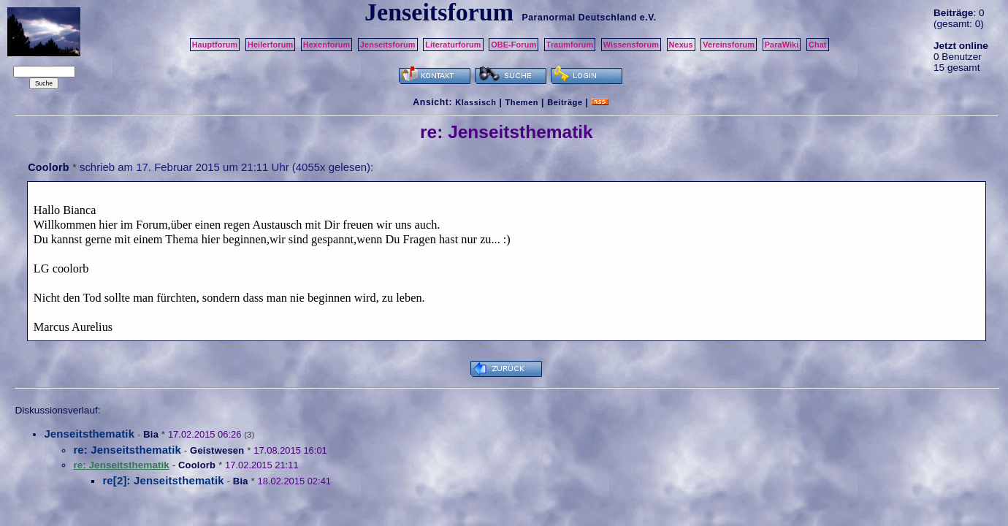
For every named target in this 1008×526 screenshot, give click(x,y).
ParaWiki (782, 44)
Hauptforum (215, 44)
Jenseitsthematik (89, 433)
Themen (521, 102)
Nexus (681, 44)
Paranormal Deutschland (579, 17)
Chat (818, 44)
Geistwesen (217, 450)
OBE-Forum (513, 44)
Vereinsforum (729, 44)
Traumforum (570, 44)
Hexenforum (327, 44)
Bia (151, 434)
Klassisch (475, 102)
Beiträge (564, 102)
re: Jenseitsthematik (127, 449)
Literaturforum (453, 44)
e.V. (648, 17)
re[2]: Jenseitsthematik (163, 480)
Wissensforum (631, 44)
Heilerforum (270, 44)
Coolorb (48, 167)
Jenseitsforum (388, 44)
